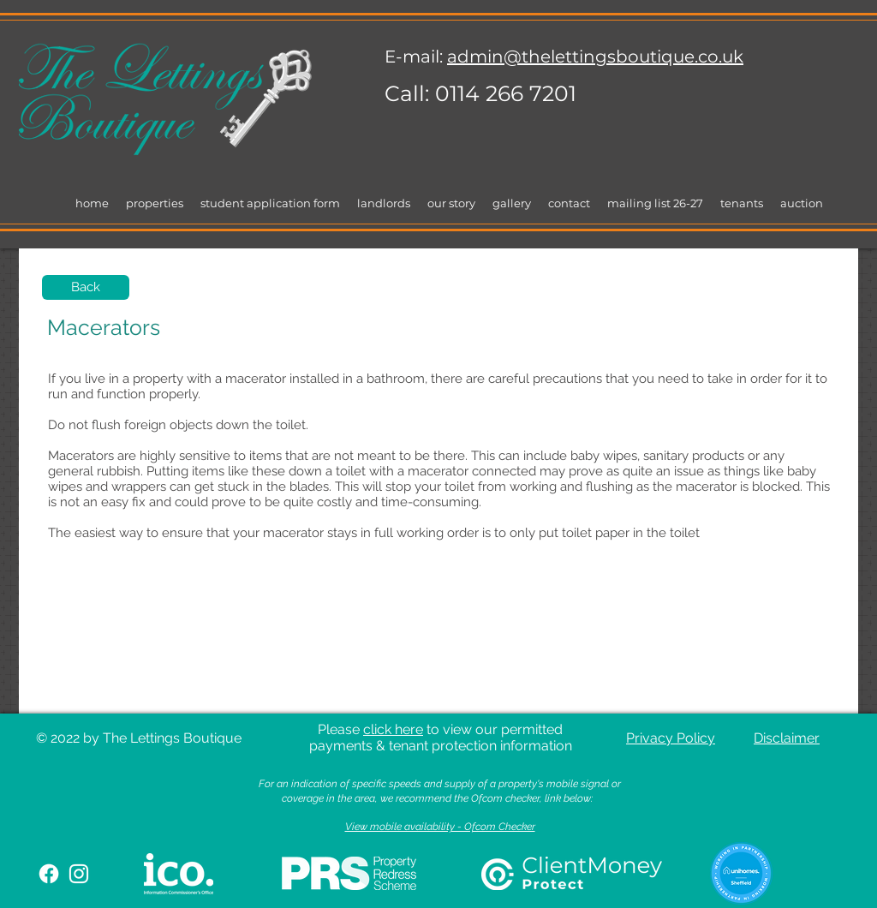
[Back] (85, 287)
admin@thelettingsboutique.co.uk (595, 56)
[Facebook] (49, 874)
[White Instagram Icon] (79, 874)
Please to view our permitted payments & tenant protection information (440, 737)
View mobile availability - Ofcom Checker (440, 827)
